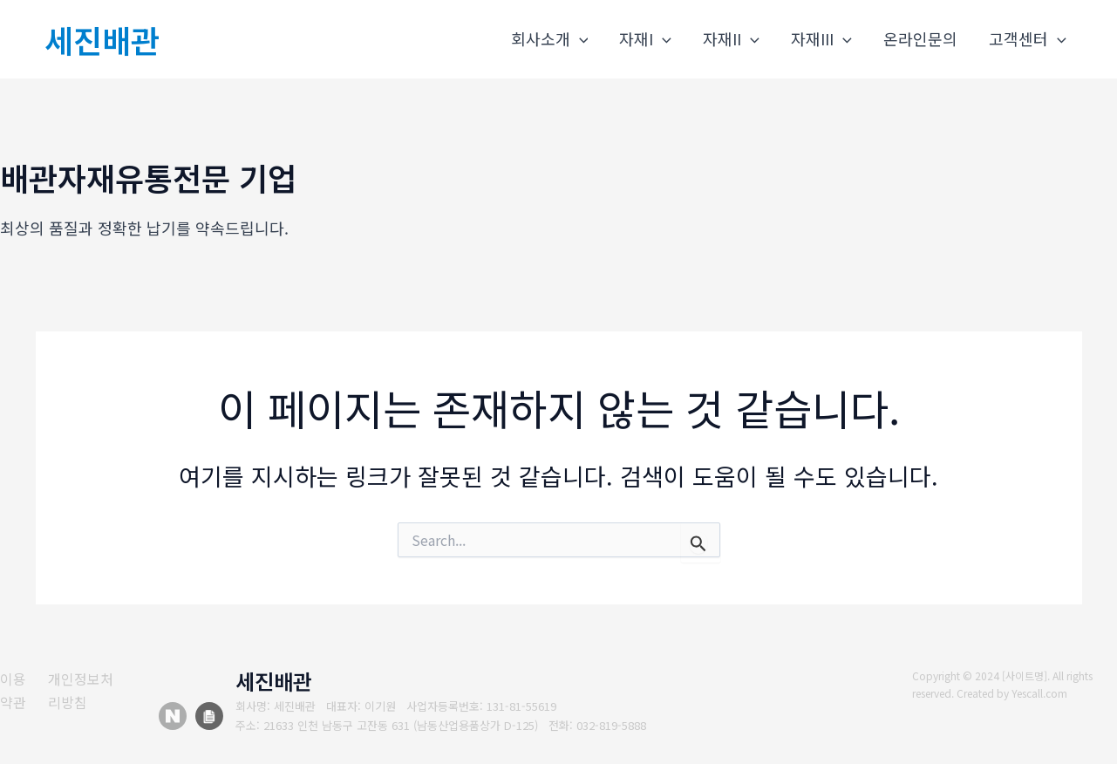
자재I (645, 38)
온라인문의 (920, 38)
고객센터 (1027, 38)
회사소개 (550, 38)
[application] (579, 38)
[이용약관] (17, 690)
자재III (821, 38)
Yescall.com (1040, 693)
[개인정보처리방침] (91, 690)
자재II (731, 38)
